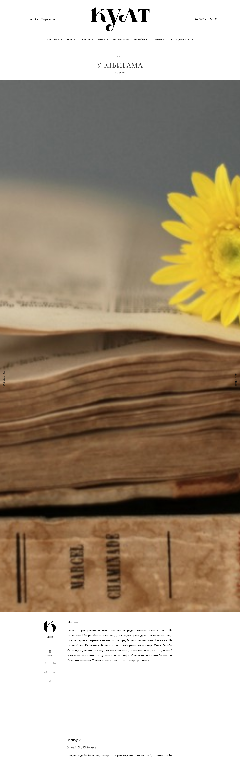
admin (50, 637)
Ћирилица (48, 19)
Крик (120, 57)
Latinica (33, 19)
